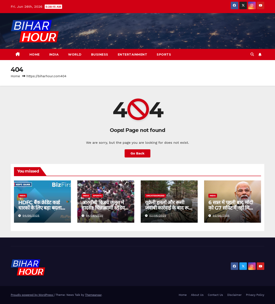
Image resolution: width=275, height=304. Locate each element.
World (75, 54)
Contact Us (215, 294)
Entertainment (132, 54)
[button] (252, 54)
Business (99, 54)
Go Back (138, 153)
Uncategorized (155, 195)
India (54, 54)
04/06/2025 (31, 215)
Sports (164, 54)
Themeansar (93, 294)
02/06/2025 (157, 215)
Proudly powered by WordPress (32, 294)
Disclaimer (234, 294)
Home (34, 54)
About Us (197, 294)
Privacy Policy (255, 294)
